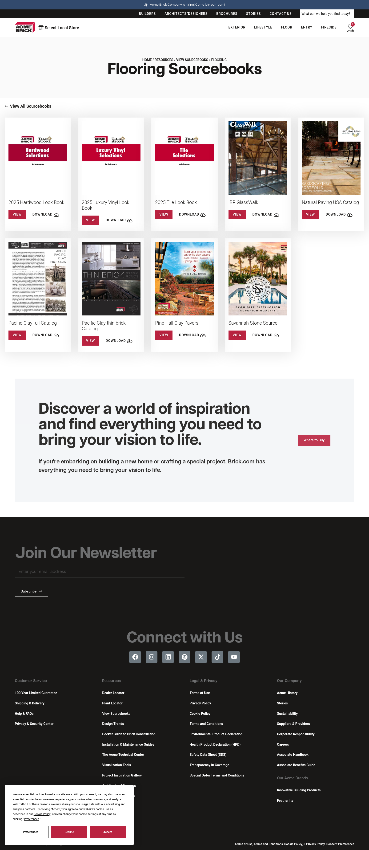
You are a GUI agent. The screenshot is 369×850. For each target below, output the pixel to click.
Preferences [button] (31, 819)
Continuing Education (118, 796)
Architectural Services (119, 786)
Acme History (287, 693)
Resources (164, 60)
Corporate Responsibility (295, 734)
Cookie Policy (200, 714)
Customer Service (31, 681)
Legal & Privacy (203, 681)
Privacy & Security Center (34, 724)
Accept (107, 832)
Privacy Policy (200, 703)
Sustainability (287, 714)
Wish (350, 31)
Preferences (31, 832)
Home (147, 60)
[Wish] (350, 26)
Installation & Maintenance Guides (128, 745)
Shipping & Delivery (29, 703)
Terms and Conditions (206, 724)
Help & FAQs (24, 714)
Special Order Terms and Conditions (217, 775)
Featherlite (285, 801)
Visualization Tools (116, 765)
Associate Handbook (293, 755)
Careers (283, 745)
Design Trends (113, 724)
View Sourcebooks (192, 60)
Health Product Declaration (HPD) (215, 745)
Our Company (289, 681)
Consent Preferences (340, 844)
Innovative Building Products (299, 790)
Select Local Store (58, 27)
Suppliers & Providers (293, 724)
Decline (69, 832)
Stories (282, 703)
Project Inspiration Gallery (122, 775)
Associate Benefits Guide (296, 765)
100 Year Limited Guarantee (36, 693)
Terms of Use (200, 693)
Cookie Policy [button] (42, 814)
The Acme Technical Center (123, 755)
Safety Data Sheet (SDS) (208, 755)
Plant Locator (112, 703)
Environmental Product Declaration (216, 734)
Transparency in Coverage (209, 765)
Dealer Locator (113, 693)
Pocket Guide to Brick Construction (129, 734)
